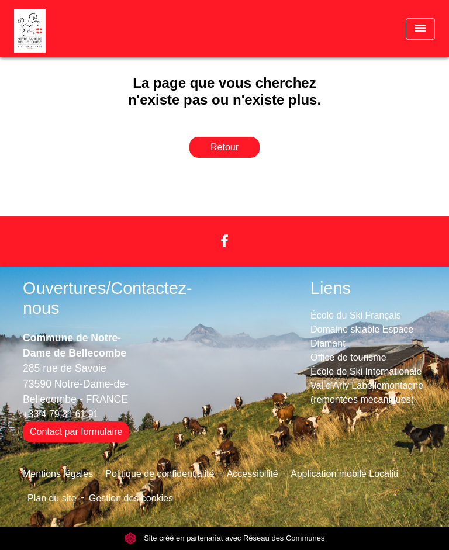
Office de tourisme (348, 357)
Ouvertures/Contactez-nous (107, 298)
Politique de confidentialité (159, 474)
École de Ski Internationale (366, 371)
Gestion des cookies (131, 498)
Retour (224, 147)
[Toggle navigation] (420, 29)
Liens (330, 288)
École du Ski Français (355, 315)
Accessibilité (252, 474)
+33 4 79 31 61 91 (60, 414)
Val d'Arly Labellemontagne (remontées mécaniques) (366, 392)
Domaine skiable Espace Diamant (361, 336)
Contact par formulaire (76, 432)
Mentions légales (58, 474)
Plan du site (52, 498)
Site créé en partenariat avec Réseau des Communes (225, 538)
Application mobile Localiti (344, 474)
